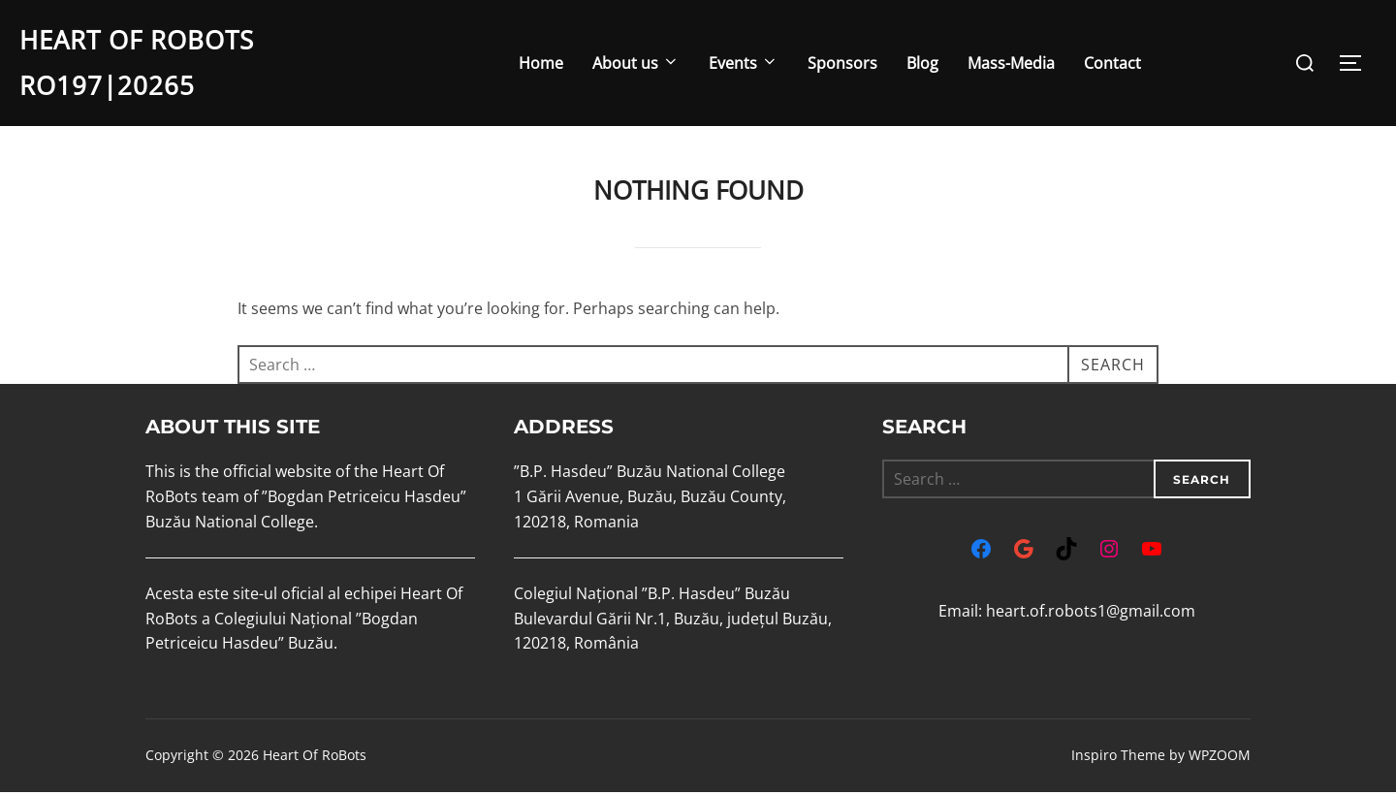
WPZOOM (1220, 758)
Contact (1112, 63)
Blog (922, 63)
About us (636, 63)
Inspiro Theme (1118, 758)
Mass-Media (1011, 63)
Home (541, 63)
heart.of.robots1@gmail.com (1090, 614)
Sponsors (842, 63)
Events (743, 63)
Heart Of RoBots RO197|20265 (136, 62)
